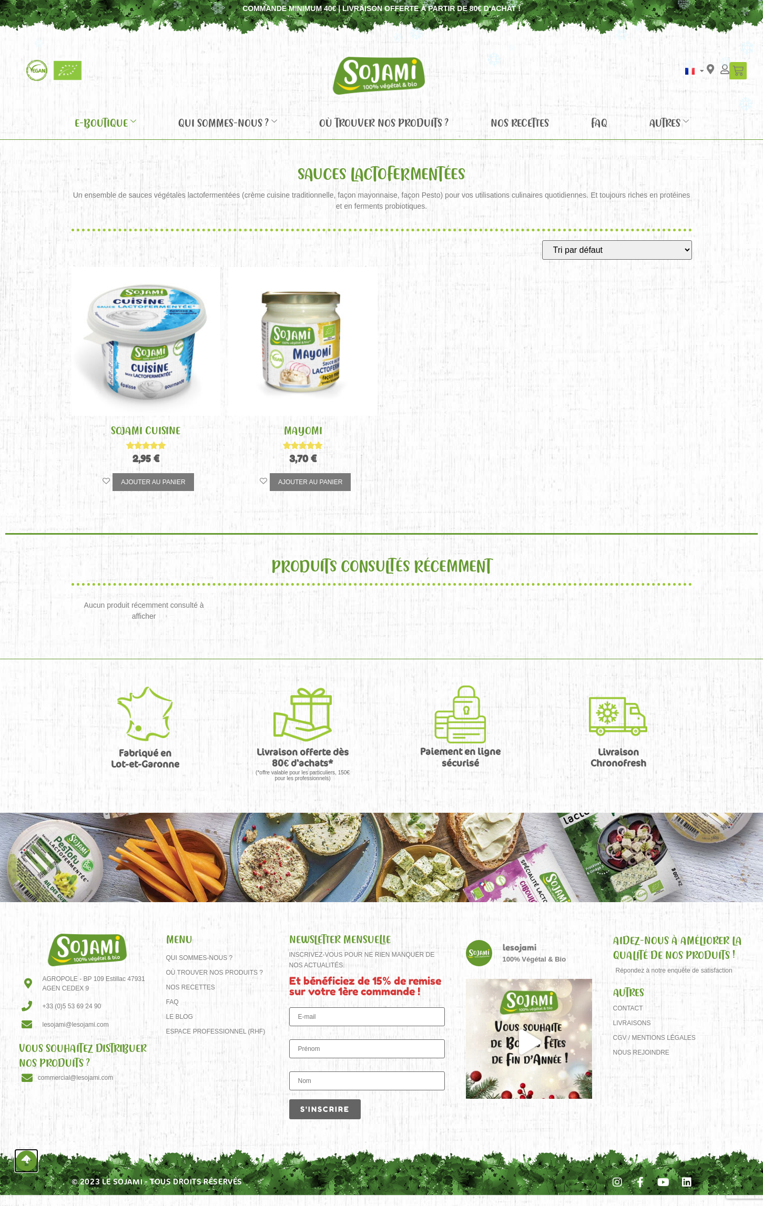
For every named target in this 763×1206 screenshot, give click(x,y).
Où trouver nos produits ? (384, 122)
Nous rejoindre (641, 1052)
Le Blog (179, 1016)
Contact (628, 1008)
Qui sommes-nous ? (227, 122)
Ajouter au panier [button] (153, 482)
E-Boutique (105, 122)
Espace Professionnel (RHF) (216, 1031)
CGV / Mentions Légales (654, 1037)
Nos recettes (520, 122)
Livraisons (632, 1023)
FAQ (599, 122)
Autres (669, 122)
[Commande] (617, 250)
